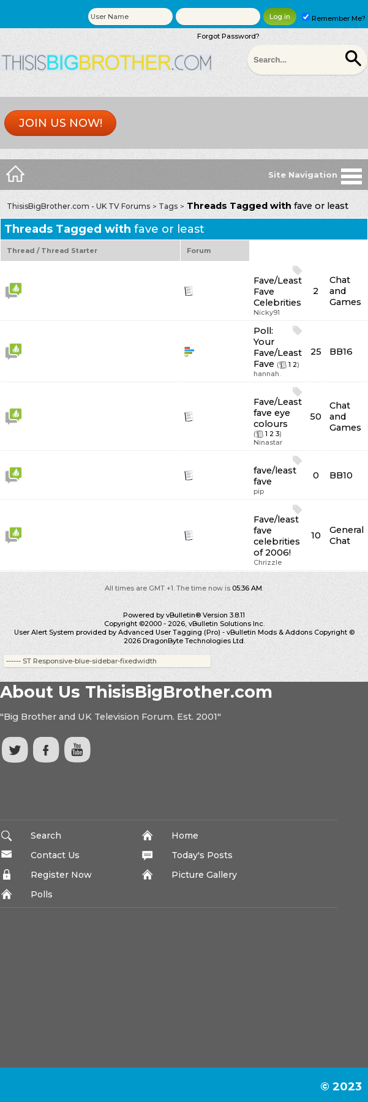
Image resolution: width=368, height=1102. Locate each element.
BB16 (341, 351)
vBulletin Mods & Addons (269, 632)
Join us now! (60, 123)
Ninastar (267, 442)
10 (316, 535)
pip (258, 491)
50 (315, 416)
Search (46, 835)
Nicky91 (266, 312)
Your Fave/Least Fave (277, 352)
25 (315, 351)
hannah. (266, 373)
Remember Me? (334, 18)
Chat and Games (345, 291)
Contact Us (55, 855)
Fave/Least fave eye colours (277, 412)
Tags (168, 206)
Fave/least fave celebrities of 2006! (276, 536)
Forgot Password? (228, 36)
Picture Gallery (204, 874)
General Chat (346, 535)
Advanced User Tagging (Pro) (169, 632)
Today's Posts (202, 855)
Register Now (61, 874)
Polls (42, 894)
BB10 (341, 475)
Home (184, 835)
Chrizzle (267, 562)
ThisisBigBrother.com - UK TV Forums (78, 206)
